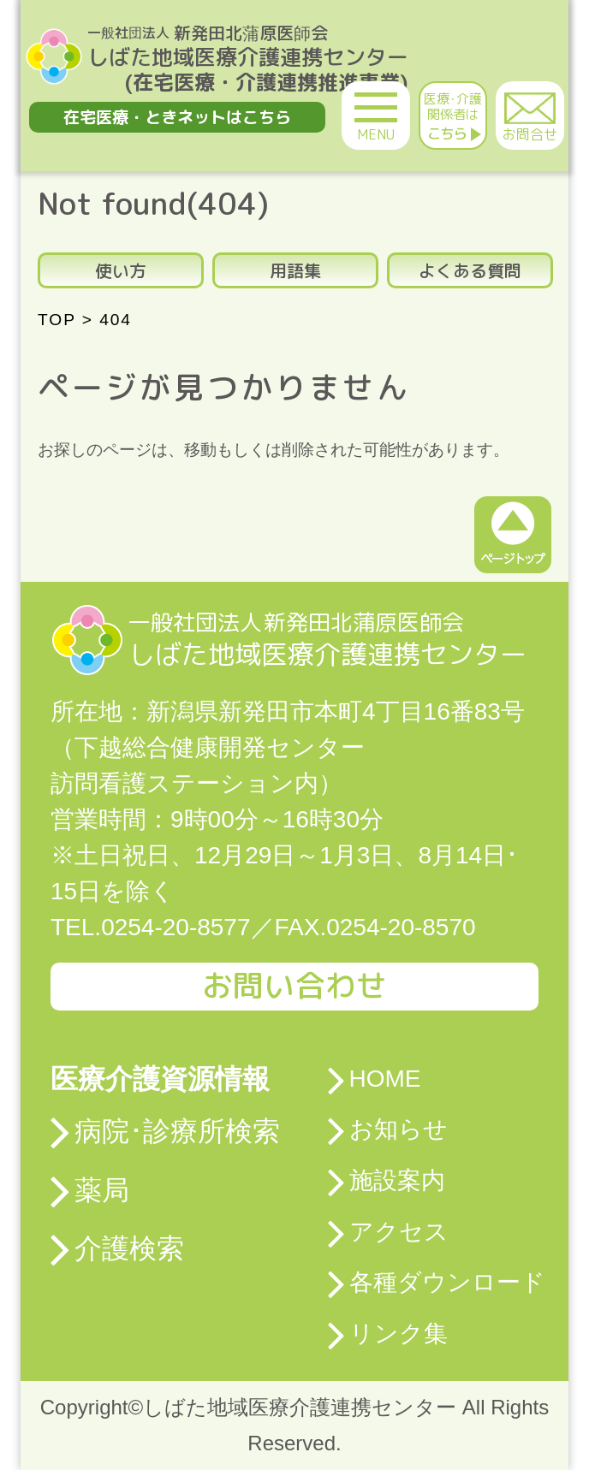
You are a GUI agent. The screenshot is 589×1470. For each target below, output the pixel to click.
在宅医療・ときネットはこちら (177, 116)
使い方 (120, 270)
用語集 (295, 270)
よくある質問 (470, 270)
